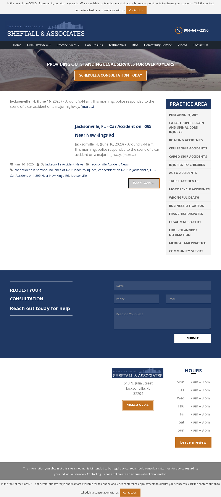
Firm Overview (37, 45)
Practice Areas (67, 45)
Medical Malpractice (187, 241)
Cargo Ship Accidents (188, 154)
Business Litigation (187, 203)
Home (17, 45)
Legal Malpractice (185, 220)
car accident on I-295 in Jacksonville (123, 168)
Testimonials (117, 45)
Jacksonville (79, 173)
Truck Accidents (183, 179)
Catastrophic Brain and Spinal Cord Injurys (186, 125)
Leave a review (193, 440)
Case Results (94, 45)
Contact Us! (136, 10)
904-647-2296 (196, 30)
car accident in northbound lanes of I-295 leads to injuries (56, 168)
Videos (182, 45)
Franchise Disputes (186, 211)
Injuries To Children (187, 162)
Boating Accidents (186, 138)
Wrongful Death (184, 195)
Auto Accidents (183, 170)
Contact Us (200, 45)
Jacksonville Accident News (64, 162)
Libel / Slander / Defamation (183, 230)
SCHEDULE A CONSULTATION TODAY (110, 74)
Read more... (147, 180)
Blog (135, 45)
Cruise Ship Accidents (188, 146)
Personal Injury (183, 112)
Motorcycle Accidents (189, 187)
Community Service (158, 45)
